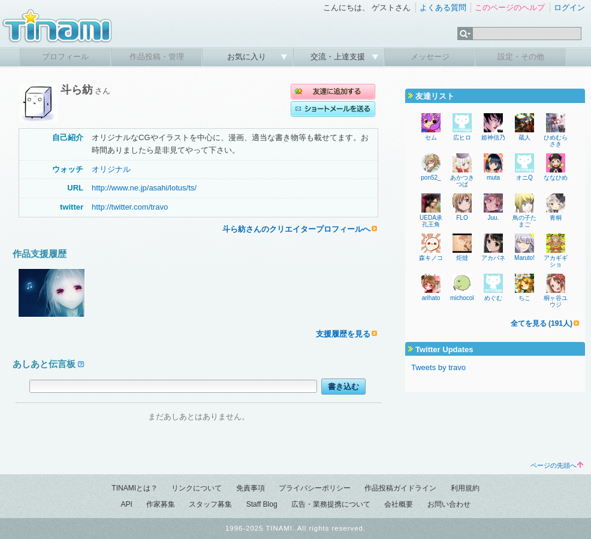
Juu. (493, 217)
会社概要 (398, 504)
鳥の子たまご (524, 221)
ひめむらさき (556, 140)
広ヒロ (462, 137)
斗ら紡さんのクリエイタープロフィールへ (296, 229)
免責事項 (250, 488)
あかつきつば (462, 180)
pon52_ (431, 177)
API (126, 504)
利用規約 (465, 488)
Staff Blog (262, 504)
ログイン (569, 7)
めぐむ (493, 298)
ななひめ (556, 177)
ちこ (524, 298)
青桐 (556, 217)
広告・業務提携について (330, 504)
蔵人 (524, 137)
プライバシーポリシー (315, 488)
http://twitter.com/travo (130, 206)
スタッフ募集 (210, 504)
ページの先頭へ (556, 465)
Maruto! (524, 258)
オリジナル (111, 169)
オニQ (524, 177)
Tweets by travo (438, 367)
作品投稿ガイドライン (400, 488)
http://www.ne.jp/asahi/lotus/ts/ (144, 187)
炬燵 (462, 258)
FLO (462, 217)
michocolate (466, 298)
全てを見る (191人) (541, 323)
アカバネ (493, 258)
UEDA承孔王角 (431, 221)
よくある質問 (443, 7)
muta (493, 177)
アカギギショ (556, 261)
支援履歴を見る (343, 333)
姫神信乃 (493, 137)
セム (431, 137)
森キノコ (431, 258)
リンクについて (196, 488)
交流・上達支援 (338, 56)
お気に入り (248, 56)
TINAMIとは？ (134, 488)
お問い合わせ (449, 504)
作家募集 (160, 504)
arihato (431, 298)
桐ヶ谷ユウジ (556, 301)
